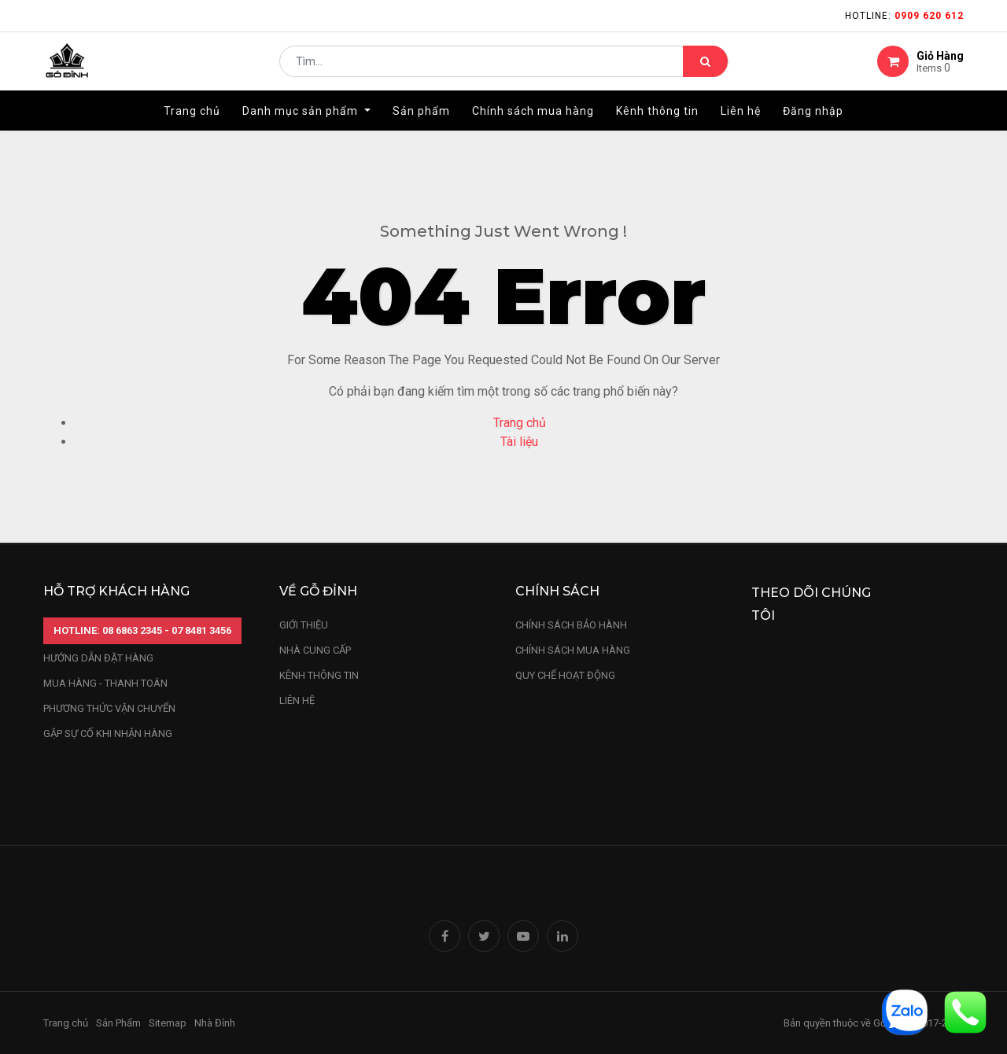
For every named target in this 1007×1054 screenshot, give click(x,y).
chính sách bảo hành (571, 625)
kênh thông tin (319, 675)
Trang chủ (519, 422)
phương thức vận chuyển (109, 708)
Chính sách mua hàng (572, 650)
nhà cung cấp (315, 650)
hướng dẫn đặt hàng (98, 658)
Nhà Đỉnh (216, 1023)
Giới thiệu (304, 625)
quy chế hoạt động (565, 675)
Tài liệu (519, 441)
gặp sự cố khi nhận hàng (107, 733)
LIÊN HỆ (297, 700)
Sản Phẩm (118, 1023)
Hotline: (904, 15)
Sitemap (167, 1023)
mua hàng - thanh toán (105, 683)
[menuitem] (192, 123)
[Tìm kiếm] (705, 67)
